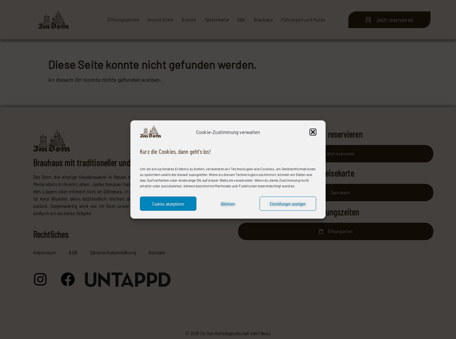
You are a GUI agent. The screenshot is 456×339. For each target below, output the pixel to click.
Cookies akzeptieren (168, 204)
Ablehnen (228, 204)
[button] (313, 132)
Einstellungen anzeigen (288, 204)
